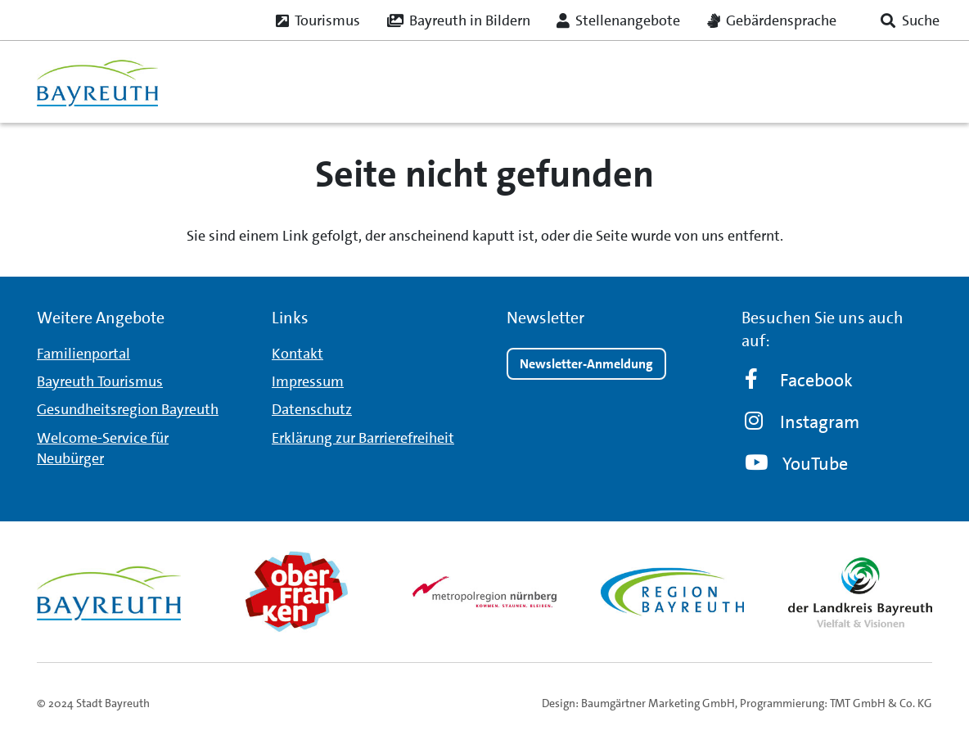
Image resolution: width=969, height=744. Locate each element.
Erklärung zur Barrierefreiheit (363, 438)
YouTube (796, 464)
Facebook (799, 380)
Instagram (802, 422)
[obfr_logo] (297, 592)
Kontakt (297, 353)
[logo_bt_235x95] (97, 81)
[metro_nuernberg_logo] (484, 591)
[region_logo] (673, 592)
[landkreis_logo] (860, 592)
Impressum (308, 381)
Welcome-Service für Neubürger (103, 448)
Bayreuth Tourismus (100, 381)
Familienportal (83, 353)
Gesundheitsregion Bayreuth (128, 409)
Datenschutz (312, 409)
